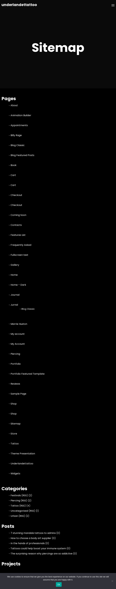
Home (14, 275)
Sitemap (16, 423)
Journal (15, 295)
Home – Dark (18, 285)
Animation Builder (21, 115)
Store (14, 433)
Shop (14, 403)
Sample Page (18, 393)
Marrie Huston (19, 324)
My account (18, 334)
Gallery (15, 265)
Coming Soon (18, 215)
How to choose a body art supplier (31, 538)
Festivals (16, 495)
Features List (18, 235)
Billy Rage (16, 135)
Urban (14, 516)
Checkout (16, 195)
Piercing (15, 354)
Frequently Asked (21, 245)
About (14, 105)
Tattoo (15, 443)
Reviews (15, 384)
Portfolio (16, 364)
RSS (25, 495)
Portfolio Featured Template (28, 374)
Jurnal (14, 305)
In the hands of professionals (28, 543)
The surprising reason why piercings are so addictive (41, 553)
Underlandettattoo (22, 463)
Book (13, 165)
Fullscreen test (19, 255)
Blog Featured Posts (22, 155)
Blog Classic (18, 145)
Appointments (19, 125)
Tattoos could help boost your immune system (38, 548)
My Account (18, 344)
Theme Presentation (23, 453)
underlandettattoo (19, 5)
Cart (13, 175)
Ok (58, 584)
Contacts (16, 225)
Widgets (15, 473)
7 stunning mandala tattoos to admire (33, 533)
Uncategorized (19, 511)
